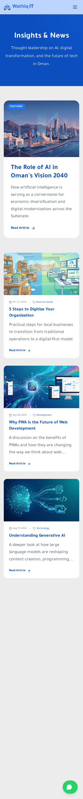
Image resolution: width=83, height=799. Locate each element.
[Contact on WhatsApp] (70, 787)
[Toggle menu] (75, 7)
